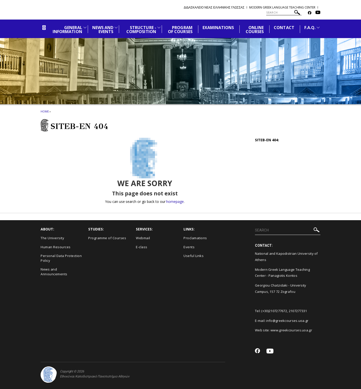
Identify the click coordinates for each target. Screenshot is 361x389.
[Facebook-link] (309, 13)
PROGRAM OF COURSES (180, 29)
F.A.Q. (309, 27)
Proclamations (195, 238)
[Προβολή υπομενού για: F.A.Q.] (318, 27)
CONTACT (284, 27)
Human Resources (56, 247)
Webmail (143, 238)
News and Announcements (54, 271)
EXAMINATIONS (218, 27)
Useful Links (194, 255)
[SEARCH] (284, 12)
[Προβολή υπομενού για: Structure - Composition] (159, 27)
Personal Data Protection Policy (61, 258)
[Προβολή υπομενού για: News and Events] (116, 27)
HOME (45, 111)
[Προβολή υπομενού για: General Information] (85, 27)
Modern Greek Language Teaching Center (282, 7)
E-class (141, 247)
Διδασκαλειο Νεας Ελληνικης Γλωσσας (214, 7)
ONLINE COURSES (255, 29)
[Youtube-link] (317, 13)
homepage (175, 201)
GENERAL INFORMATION (67, 29)
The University (52, 238)
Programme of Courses (107, 238)
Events (189, 247)
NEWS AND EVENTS (102, 29)
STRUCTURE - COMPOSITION (141, 29)
